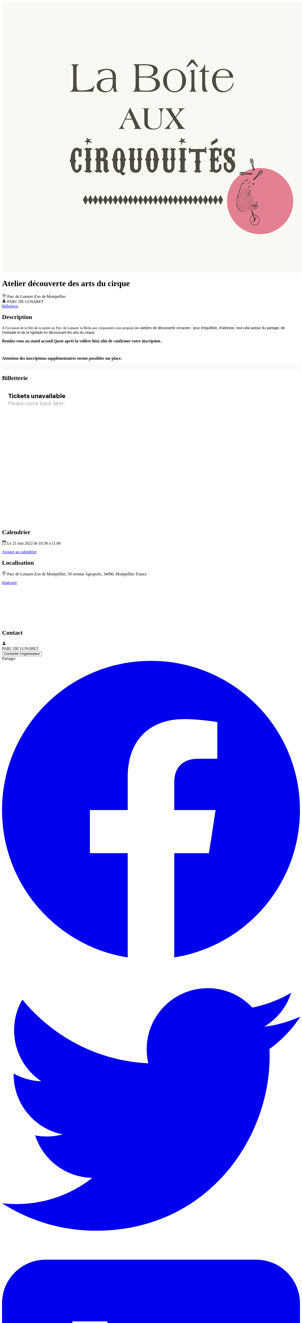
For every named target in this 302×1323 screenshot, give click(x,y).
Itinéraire (9, 582)
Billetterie (10, 306)
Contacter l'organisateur (22, 654)
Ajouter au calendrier (19, 552)
